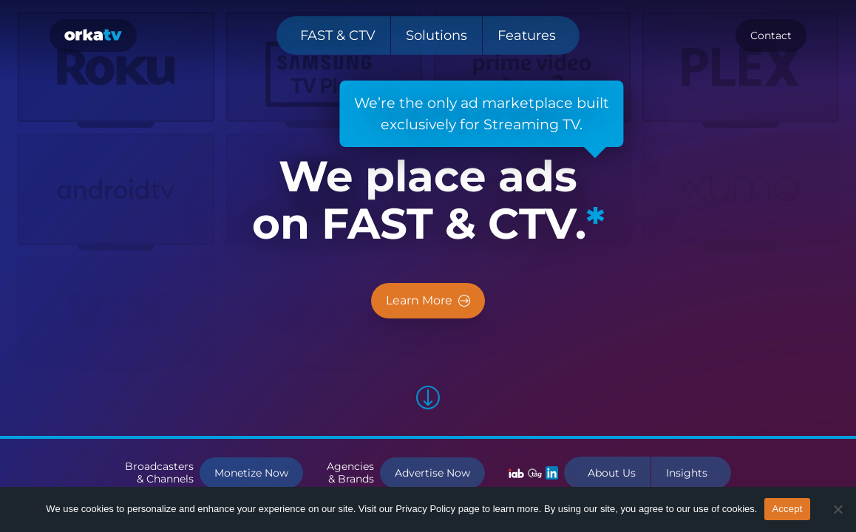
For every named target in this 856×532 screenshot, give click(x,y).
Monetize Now (251, 473)
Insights (686, 473)
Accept (787, 508)
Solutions (436, 35)
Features (526, 35)
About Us (612, 473)
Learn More (428, 300)
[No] (837, 509)
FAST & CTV (338, 35)
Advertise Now (432, 473)
